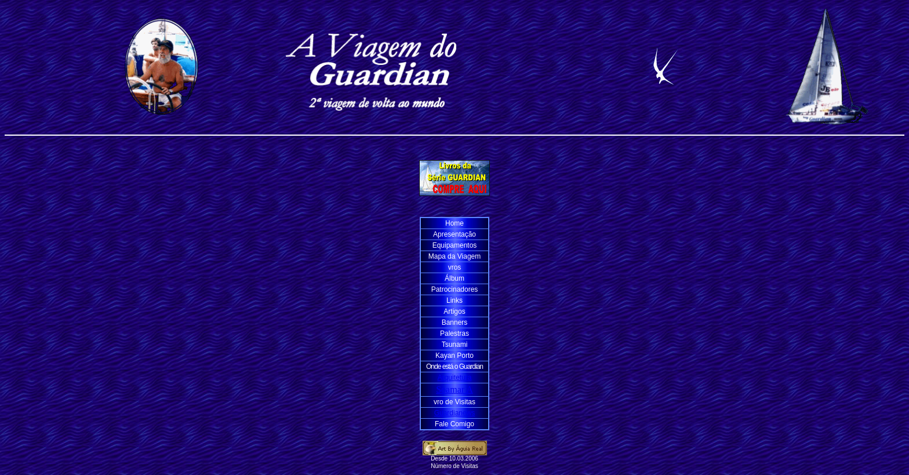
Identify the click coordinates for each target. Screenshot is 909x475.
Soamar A (454, 389)
